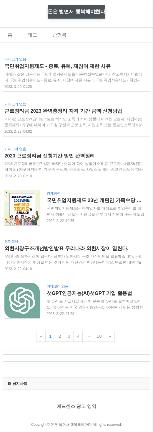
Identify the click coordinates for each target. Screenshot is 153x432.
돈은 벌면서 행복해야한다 (76, 11)
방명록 (59, 34)
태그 (32, 34)
